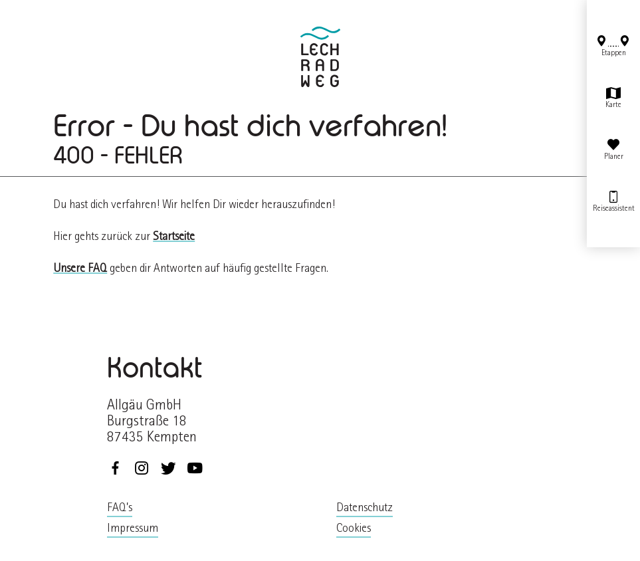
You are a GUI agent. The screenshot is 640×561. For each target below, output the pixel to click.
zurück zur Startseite (320, 57)
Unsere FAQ (80, 270)
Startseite (174, 238)
